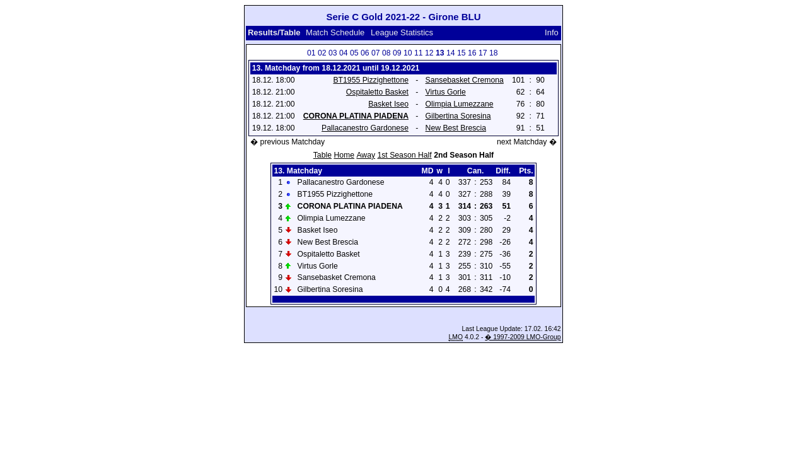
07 (375, 53)
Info (552, 32)
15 (461, 53)
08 (386, 53)
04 (343, 53)
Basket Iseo (388, 104)
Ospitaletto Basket (377, 92)
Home (344, 155)
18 (493, 53)
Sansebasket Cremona (465, 80)
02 (322, 53)
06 (365, 53)
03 (332, 53)
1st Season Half (404, 155)
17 (483, 53)
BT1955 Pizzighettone (371, 80)
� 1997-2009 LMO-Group (522, 337)
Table (322, 155)
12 (429, 53)
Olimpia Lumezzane (460, 104)
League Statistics (402, 32)
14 (450, 53)
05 (354, 53)
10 (408, 53)
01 (311, 53)
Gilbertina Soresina (458, 116)
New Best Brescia (456, 128)
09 (397, 53)
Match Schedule (335, 32)
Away (365, 155)
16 (472, 53)
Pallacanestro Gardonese (365, 128)
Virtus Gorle (446, 92)
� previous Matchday (287, 141)
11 (418, 53)
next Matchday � (527, 141)
